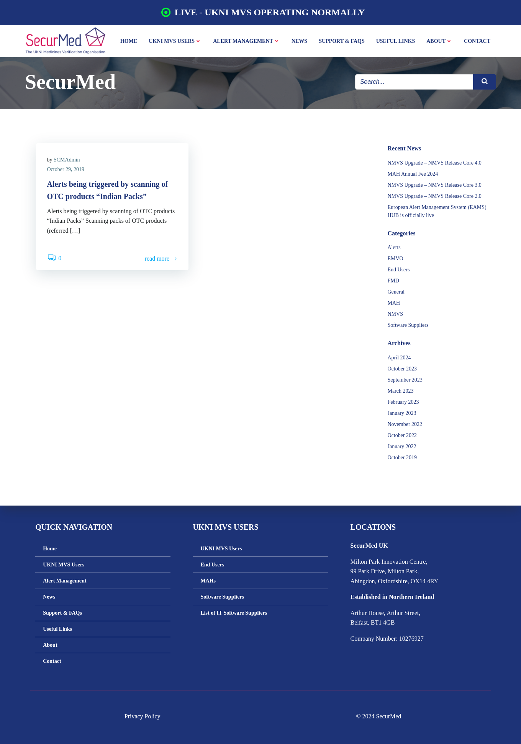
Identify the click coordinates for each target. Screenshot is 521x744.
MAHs (208, 579)
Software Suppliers (407, 317)
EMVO (395, 250)
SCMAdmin (67, 152)
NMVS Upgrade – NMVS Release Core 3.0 (434, 176)
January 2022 (401, 438)
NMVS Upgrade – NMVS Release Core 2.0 (434, 187)
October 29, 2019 (66, 161)
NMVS (395, 305)
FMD (393, 272)
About (440, 41)
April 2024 (399, 349)
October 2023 (402, 360)
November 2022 (404, 415)
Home (129, 41)
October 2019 (402, 449)
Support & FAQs (342, 41)
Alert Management (246, 41)
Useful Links (396, 41)
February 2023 (403, 393)
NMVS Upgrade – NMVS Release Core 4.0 (434, 154)
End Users (398, 261)
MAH (393, 294)
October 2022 (402, 426)
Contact (477, 41)
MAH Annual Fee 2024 (412, 165)
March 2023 (400, 382)
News (300, 41)
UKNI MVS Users (175, 41)
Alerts (393, 239)
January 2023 (401, 404)
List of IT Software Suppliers (234, 612)
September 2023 (404, 371)
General (395, 283)
